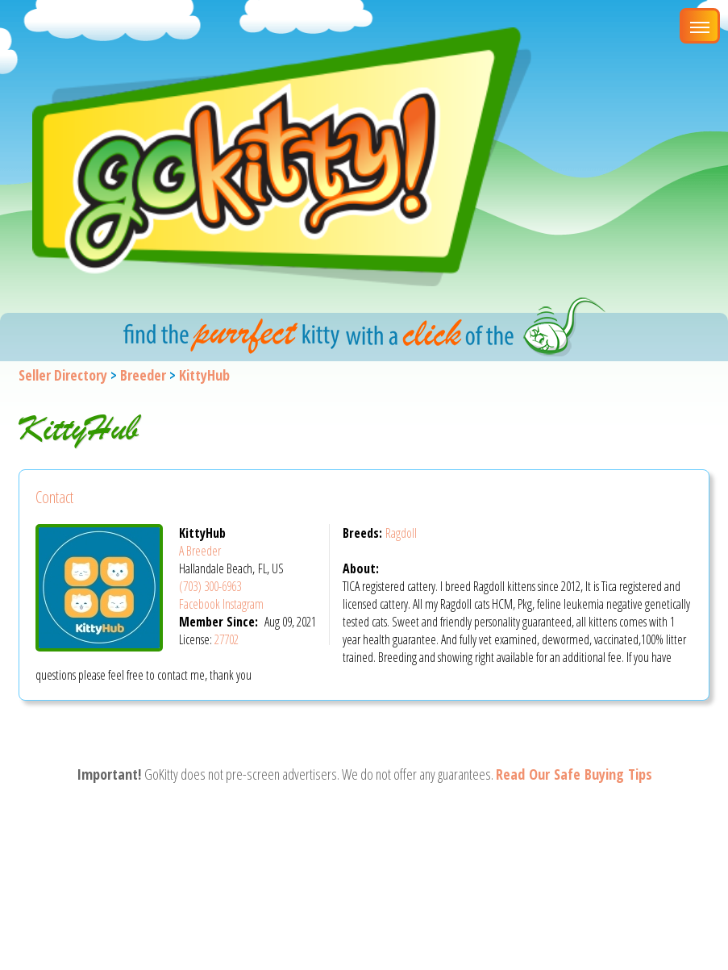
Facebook (199, 604)
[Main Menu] (700, 26)
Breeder (143, 375)
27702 (226, 639)
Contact (54, 497)
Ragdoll (401, 533)
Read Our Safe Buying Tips (574, 774)
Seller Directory (63, 375)
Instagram (243, 604)
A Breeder (200, 551)
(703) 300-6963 (210, 586)
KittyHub (204, 375)
